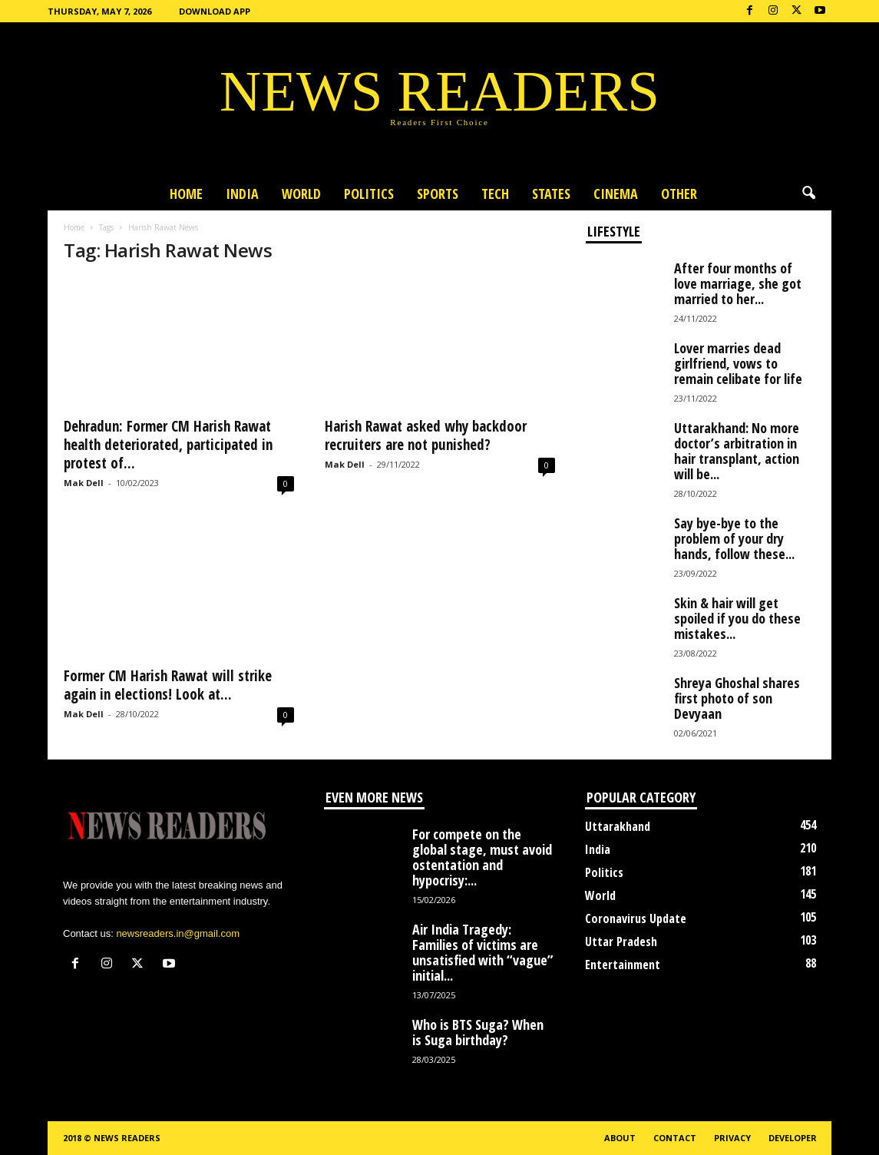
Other (679, 193)
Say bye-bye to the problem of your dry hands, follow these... (734, 538)
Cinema (615, 193)
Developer (792, 1137)
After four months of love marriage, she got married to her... (737, 283)
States (551, 193)
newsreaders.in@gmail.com (178, 933)
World (301, 193)
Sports (437, 193)
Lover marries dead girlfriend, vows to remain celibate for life (738, 363)
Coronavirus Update (635, 918)
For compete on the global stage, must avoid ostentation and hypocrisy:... (482, 857)
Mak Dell (84, 482)
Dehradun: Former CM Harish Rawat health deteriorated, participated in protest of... (168, 444)
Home (186, 193)
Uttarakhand (617, 826)
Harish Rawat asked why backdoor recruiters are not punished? (426, 435)
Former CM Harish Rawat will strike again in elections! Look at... (168, 685)
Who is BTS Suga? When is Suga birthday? (478, 1032)
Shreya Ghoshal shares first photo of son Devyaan (737, 698)
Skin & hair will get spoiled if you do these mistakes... (737, 618)
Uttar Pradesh (621, 941)
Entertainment (622, 964)
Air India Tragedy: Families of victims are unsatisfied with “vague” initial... (483, 952)
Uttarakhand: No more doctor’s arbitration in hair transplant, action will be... (736, 451)
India (242, 193)
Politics (369, 193)
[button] (808, 193)
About (620, 1137)
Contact (674, 1137)
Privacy (732, 1137)
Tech (495, 193)
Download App (214, 11)
